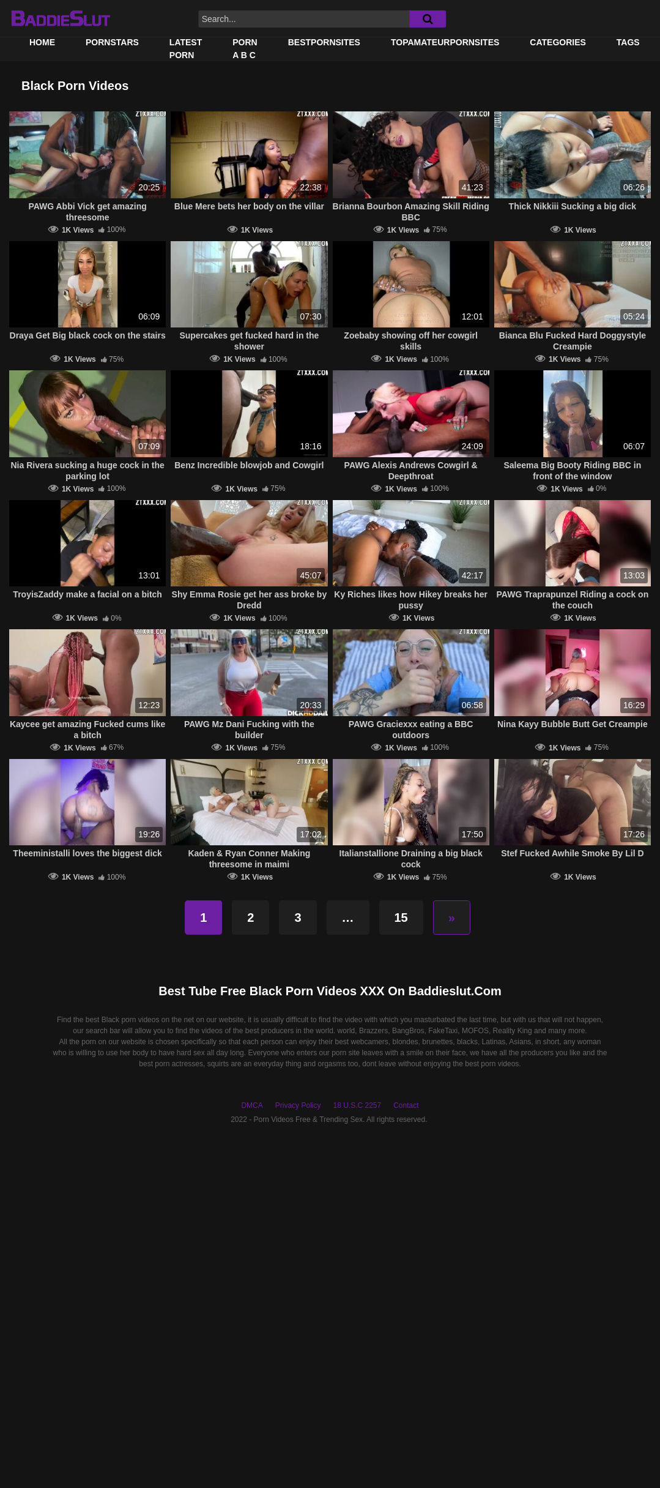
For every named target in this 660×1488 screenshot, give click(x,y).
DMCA (251, 1105)
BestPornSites (324, 42)
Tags (628, 42)
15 (401, 917)
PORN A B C (244, 48)
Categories (558, 42)
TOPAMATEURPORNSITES (445, 42)
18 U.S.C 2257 (357, 1105)
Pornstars (112, 42)
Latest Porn (185, 48)
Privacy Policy (298, 1105)
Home (42, 42)
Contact (405, 1105)
